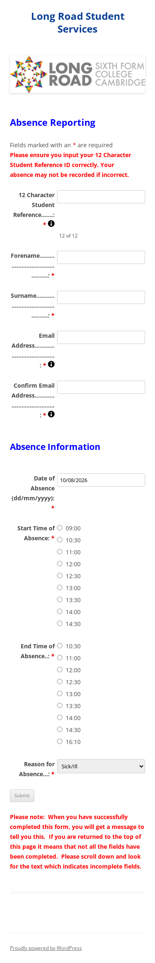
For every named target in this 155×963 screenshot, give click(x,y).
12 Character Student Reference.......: (34, 209)
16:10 (73, 742)
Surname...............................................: (33, 305)
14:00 (73, 612)
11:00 (73, 552)
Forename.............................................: (33, 265)
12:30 (73, 576)
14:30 (73, 624)
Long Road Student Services (77, 22)
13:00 (73, 588)
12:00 (73, 564)
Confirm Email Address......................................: (33, 400)
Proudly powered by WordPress (46, 947)
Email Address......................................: (33, 350)
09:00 (73, 528)
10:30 (73, 540)
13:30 (73, 600)
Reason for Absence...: (37, 769)
